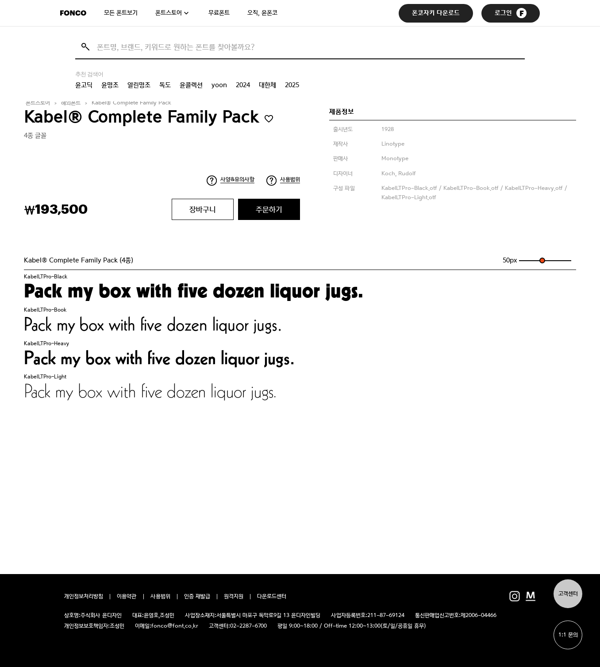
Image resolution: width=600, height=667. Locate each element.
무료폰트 (219, 12)
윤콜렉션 (191, 85)
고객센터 (568, 593)
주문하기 (269, 209)
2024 (243, 85)
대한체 (267, 85)
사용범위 (290, 179)
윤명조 (110, 85)
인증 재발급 (197, 596)
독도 (165, 85)
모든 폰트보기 (121, 12)
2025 (292, 85)
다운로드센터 (271, 596)
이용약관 (127, 596)
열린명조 (138, 85)
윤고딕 (83, 85)
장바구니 (202, 209)
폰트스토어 (168, 12)
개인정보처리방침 (83, 596)
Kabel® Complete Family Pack (131, 103)
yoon (219, 85)
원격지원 (233, 596)
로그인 (511, 13)
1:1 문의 (568, 635)
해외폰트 (71, 103)
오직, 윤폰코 (262, 12)
